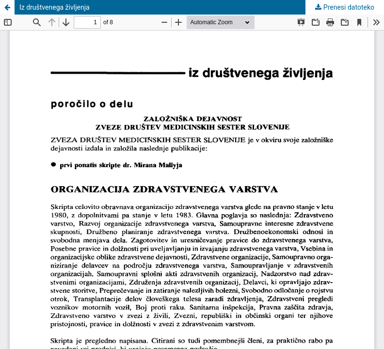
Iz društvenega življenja (54, 7)
